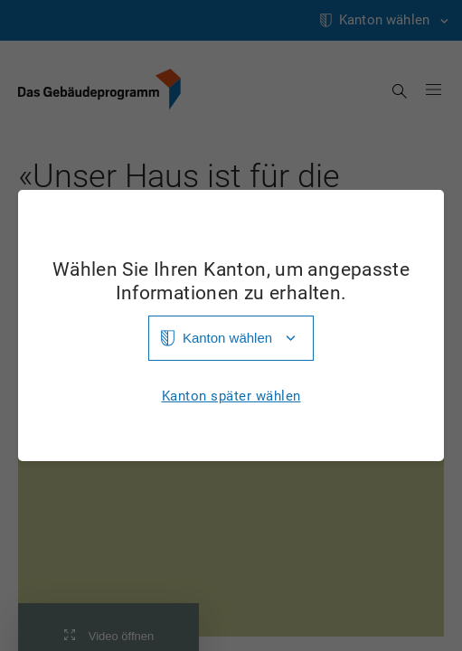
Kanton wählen (227, 337)
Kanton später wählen (231, 396)
